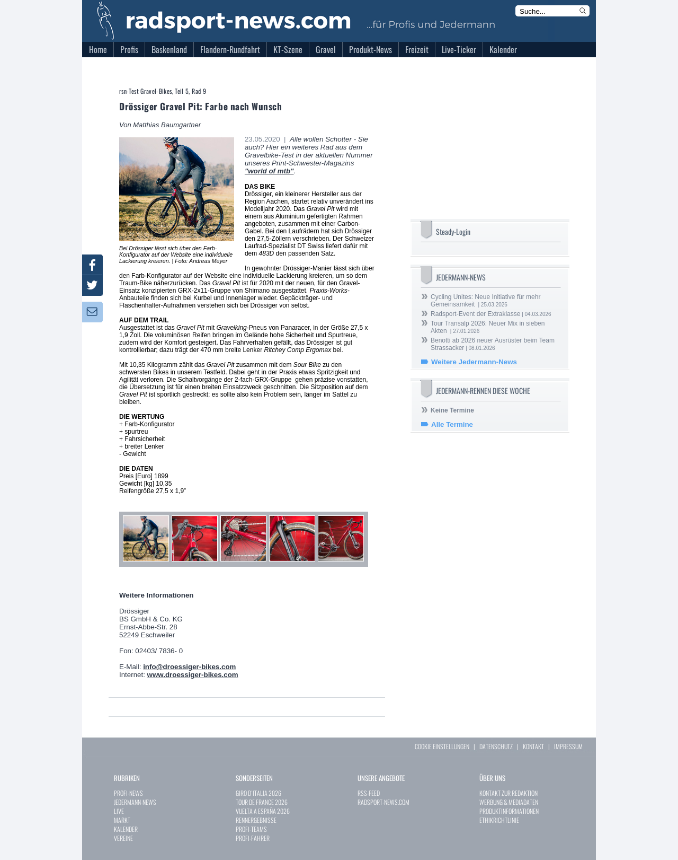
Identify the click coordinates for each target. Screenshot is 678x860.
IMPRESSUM (568, 746)
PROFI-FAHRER (253, 838)
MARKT (122, 819)
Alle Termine (452, 424)
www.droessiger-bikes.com (192, 675)
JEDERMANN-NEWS (135, 801)
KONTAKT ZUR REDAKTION (508, 792)
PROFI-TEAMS (251, 828)
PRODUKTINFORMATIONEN (509, 810)
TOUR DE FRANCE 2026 (262, 801)
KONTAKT (533, 746)
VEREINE (123, 838)
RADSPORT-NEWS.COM (383, 801)
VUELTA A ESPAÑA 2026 (263, 810)
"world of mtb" (269, 171)
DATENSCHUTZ (496, 746)
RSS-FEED (369, 792)
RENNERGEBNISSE (256, 819)
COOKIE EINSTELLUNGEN (442, 746)
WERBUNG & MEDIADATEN (508, 801)
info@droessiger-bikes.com (189, 667)
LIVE (119, 810)
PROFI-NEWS (128, 792)
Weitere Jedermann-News (474, 362)
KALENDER (126, 828)
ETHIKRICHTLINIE (499, 819)
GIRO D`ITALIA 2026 (258, 792)
